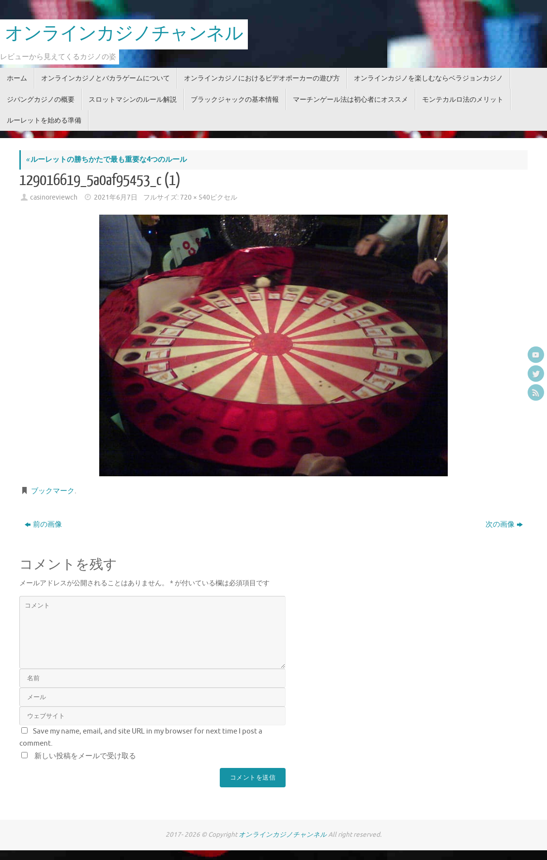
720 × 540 (195, 197)
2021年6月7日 (115, 197)
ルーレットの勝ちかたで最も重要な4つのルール (106, 159)
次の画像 (504, 524)
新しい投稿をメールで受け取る (85, 756)
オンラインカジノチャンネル (124, 34)
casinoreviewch (53, 197)
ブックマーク (53, 491)
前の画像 (43, 524)
